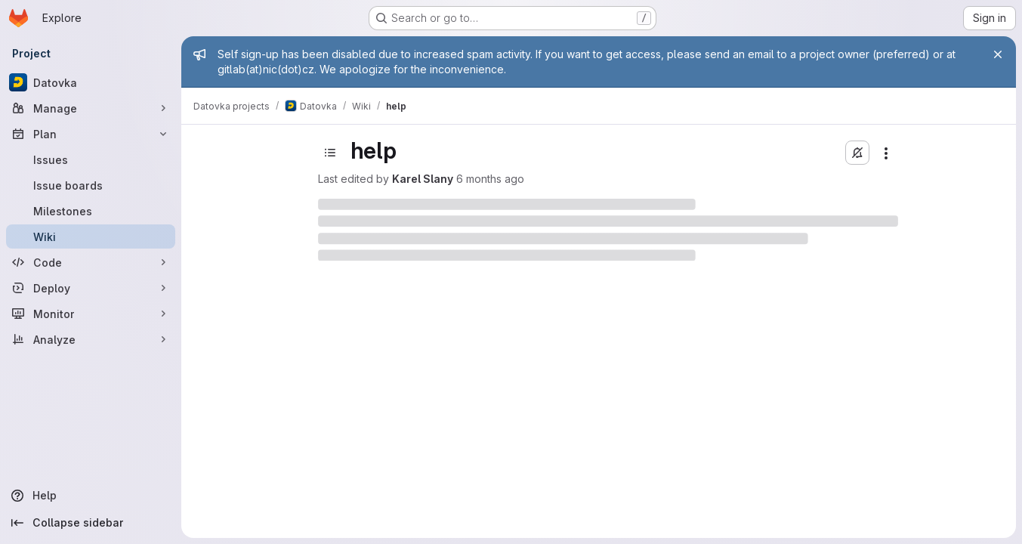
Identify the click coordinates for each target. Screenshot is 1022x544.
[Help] (90, 496)
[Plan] (90, 134)
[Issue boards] (90, 185)
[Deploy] (90, 288)
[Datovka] (90, 82)
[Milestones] (90, 211)
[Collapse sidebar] (90, 523)
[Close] (998, 54)
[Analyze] (90, 339)
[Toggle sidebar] (330, 153)
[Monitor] (90, 313)
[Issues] (90, 159)
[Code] (90, 262)
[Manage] (90, 108)
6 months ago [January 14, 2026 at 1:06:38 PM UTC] (490, 178)
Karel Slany (422, 178)
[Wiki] (90, 236)
